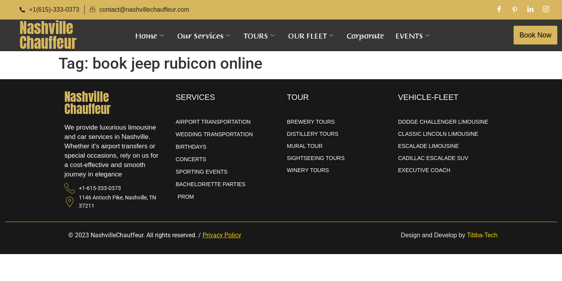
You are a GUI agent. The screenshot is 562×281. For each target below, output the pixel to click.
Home (149, 35)
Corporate (365, 35)
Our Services (203, 35)
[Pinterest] (515, 10)
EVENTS (412, 35)
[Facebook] (499, 10)
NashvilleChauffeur (48, 35)
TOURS (259, 35)
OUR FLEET (310, 35)
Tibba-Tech (482, 235)
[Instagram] (546, 10)
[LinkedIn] (530, 10)
